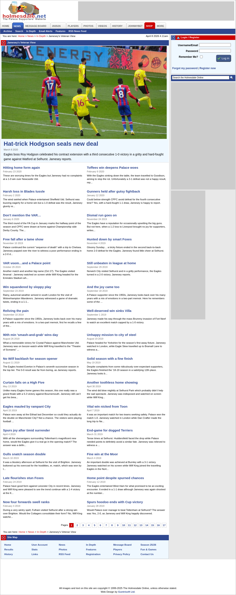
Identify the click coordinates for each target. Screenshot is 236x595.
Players (117, 549)
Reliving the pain (16, 311)
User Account (39, 544)
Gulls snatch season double (24, 454)
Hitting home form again (21, 167)
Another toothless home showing (112, 382)
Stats (35, 549)
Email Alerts (45, 31)
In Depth (31, 31)
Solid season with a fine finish (110, 358)
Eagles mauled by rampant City (27, 406)
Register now (208, 68)
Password (192, 51)
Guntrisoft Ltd (126, 591)
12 (135, 525)
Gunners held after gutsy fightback (113, 191)
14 (146, 525)
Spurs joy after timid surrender (26, 430)
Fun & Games (148, 549)
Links (35, 554)
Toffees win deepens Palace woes (112, 167)
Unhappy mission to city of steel (111, 335)
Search (19, 31)
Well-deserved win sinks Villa (109, 311)
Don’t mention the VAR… (22, 215)
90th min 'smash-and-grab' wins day (30, 335)
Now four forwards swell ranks (26, 502)
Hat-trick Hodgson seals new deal (51, 143)
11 (129, 525)
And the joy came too (103, 287)
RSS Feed (64, 554)
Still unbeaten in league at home (111, 263)
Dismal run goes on (102, 215)
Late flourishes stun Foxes (23, 478)
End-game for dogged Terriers (110, 430)
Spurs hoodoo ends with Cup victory (115, 502)
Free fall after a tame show (23, 239)
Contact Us (147, 554)
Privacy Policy (121, 554)
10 (123, 525)
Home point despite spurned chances (115, 478)
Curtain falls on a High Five (23, 382)
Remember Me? (188, 56)
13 (141, 525)
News (30, 36)
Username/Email (188, 45)
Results (8, 549)
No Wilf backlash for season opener (30, 358)
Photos (63, 549)
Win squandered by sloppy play (27, 287)
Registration (93, 554)
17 (164, 525)
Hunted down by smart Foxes (109, 239)
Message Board (122, 544)
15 (152, 525)
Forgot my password (185, 68)
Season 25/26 (148, 544)
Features (60, 31)
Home (21, 36)
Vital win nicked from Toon (107, 406)
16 (158, 525)
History (8, 554)
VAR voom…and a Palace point (26, 263)
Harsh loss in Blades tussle (24, 191)
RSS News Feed (77, 31)
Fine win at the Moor (102, 454)
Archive (7, 31)
